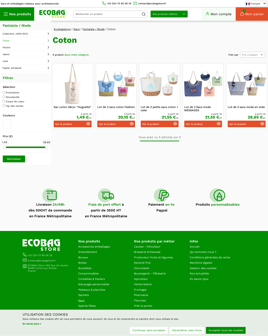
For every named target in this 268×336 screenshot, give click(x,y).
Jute (5, 61)
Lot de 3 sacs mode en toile (246, 107)
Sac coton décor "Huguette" (72, 107)
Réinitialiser (14, 159)
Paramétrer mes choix (187, 330)
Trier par (233, 55)
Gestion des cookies (203, 268)
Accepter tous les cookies (226, 330)
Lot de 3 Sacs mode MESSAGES (197, 109)
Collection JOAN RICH (15, 34)
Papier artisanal (12, 68)
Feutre (6, 47)
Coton (6, 41)
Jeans (6, 54)
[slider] (4, 147)
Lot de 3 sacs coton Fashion (116, 107)
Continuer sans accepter (148, 330)
